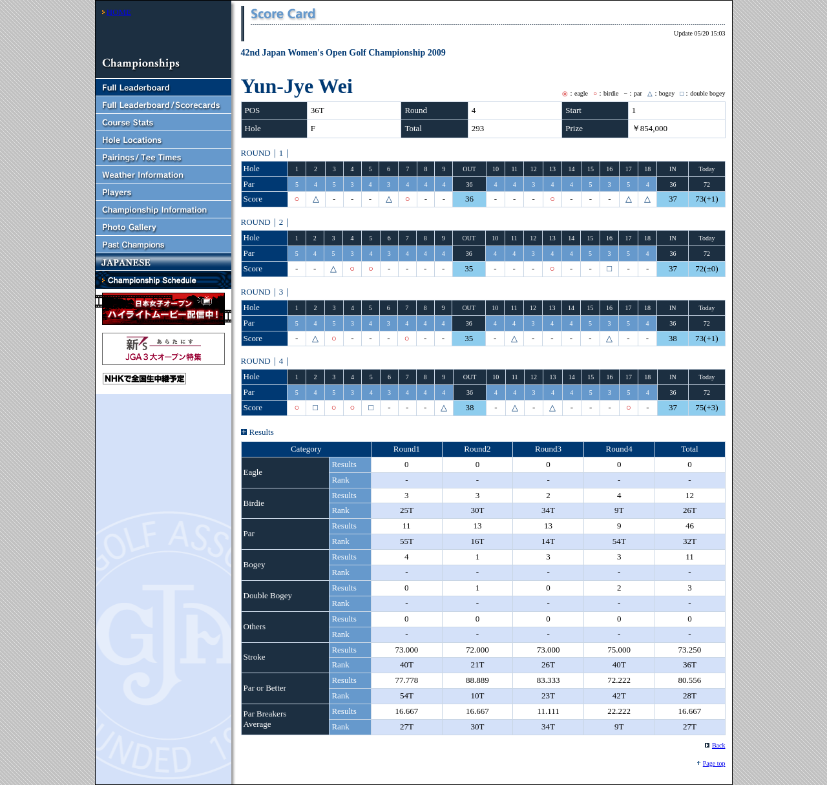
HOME (119, 12)
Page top (714, 763)
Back (719, 745)
